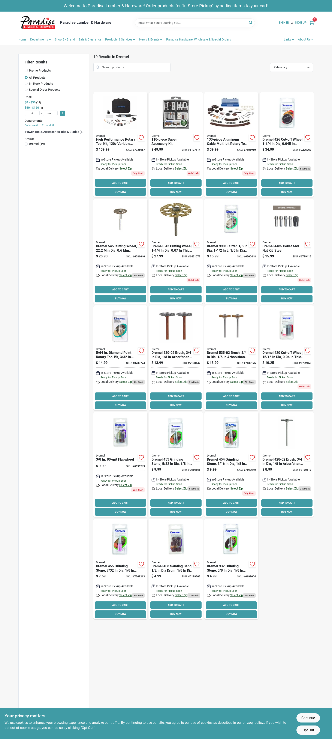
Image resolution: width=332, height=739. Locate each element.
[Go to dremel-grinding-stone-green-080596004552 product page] (120, 569)
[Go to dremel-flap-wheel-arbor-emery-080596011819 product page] (120, 464)
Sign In (283, 22)
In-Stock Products (41, 84)
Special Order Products (44, 90)
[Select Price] (62, 113)
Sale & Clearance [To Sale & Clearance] (90, 39)
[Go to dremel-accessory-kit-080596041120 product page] (231, 144)
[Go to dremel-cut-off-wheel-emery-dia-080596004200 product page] (287, 358)
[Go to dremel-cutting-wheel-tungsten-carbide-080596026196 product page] (176, 251)
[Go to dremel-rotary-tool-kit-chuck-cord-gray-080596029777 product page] (120, 144)
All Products (37, 78)
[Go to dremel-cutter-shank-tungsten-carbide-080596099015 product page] (231, 251)
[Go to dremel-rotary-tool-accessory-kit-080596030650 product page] (176, 144)
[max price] (50, 113)
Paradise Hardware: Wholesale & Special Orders (198, 39)
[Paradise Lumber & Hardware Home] (37, 23)
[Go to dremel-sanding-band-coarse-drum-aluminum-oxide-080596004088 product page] (176, 569)
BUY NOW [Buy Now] (120, 192)
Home (22, 39)
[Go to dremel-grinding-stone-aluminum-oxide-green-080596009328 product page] (231, 569)
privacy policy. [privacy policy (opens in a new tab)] (253, 723)
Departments (39, 39)
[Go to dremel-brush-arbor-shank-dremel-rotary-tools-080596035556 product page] (231, 358)
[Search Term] (195, 22)
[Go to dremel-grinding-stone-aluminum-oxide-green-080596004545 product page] (231, 464)
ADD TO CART (120, 183)
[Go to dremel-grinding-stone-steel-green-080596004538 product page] (176, 464)
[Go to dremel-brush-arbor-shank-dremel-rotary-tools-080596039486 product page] (176, 358)
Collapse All (31, 125)
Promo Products (40, 70)
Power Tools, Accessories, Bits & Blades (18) (55, 132)
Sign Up (301, 22)
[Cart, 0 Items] (312, 22)
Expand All (48, 125)
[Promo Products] (26, 70)
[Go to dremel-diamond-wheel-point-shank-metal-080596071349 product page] (120, 358)
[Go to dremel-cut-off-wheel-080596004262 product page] (287, 144)
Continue (308, 718)
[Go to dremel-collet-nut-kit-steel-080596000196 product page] (287, 251)
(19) (37, 144)
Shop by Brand (65, 39)
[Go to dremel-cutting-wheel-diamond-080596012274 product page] (120, 251)
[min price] (32, 113)
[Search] (251, 22)
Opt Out (308, 730)
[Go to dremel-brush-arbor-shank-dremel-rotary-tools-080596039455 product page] (287, 464)
